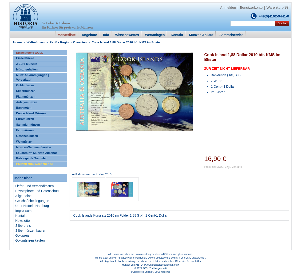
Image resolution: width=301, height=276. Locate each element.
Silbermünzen (26, 91)
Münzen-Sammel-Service (33, 147)
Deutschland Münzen (31, 113)
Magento (165, 272)
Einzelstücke (25, 58)
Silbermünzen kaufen (30, 230)
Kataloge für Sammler (31, 158)
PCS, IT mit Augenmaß (155, 268)
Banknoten (23, 107)
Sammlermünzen (28, 124)
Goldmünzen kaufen (30, 240)
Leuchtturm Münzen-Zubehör (36, 153)
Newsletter (23, 220)
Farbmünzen (25, 130)
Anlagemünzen (26, 102)
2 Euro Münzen (26, 64)
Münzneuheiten (27, 69)
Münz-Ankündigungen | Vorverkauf (32, 77)
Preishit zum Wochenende (34, 164)
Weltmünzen (35, 42)
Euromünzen (25, 119)
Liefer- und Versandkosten (34, 186)
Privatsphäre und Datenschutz (37, 191)
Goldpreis (22, 235)
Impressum (23, 211)
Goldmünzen (25, 85)
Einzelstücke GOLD (29, 52)
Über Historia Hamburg (32, 206)
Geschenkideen (27, 136)
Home (17, 42)
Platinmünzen (25, 96)
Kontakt (20, 216)
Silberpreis (23, 225)
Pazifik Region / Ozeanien (68, 42)
